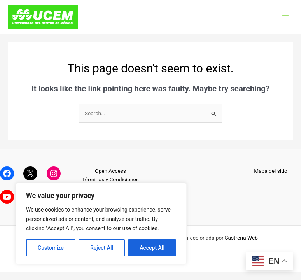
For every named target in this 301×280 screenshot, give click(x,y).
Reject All (101, 248)
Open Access (110, 171)
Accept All (152, 248)
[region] (101, 223)
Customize (51, 248)
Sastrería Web (241, 237)
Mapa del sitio (270, 171)
